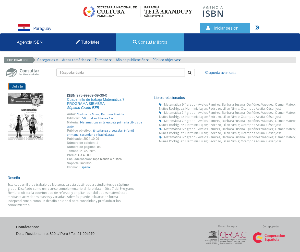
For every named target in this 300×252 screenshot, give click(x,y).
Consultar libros (150, 42)
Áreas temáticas (76, 60)
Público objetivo (166, 60)
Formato (103, 60)
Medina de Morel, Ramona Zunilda (100, 114)
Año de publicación (132, 60)
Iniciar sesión (226, 28)
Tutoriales (88, 42)
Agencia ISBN (30, 42)
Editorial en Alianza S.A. (98, 118)
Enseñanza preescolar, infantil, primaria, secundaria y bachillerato (101, 132)
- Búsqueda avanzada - (220, 73)
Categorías (47, 60)
